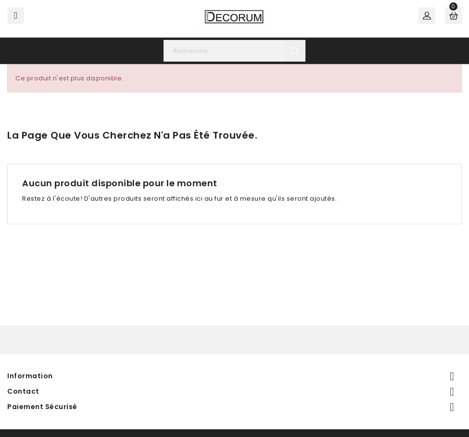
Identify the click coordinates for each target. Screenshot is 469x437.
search (294, 51)
